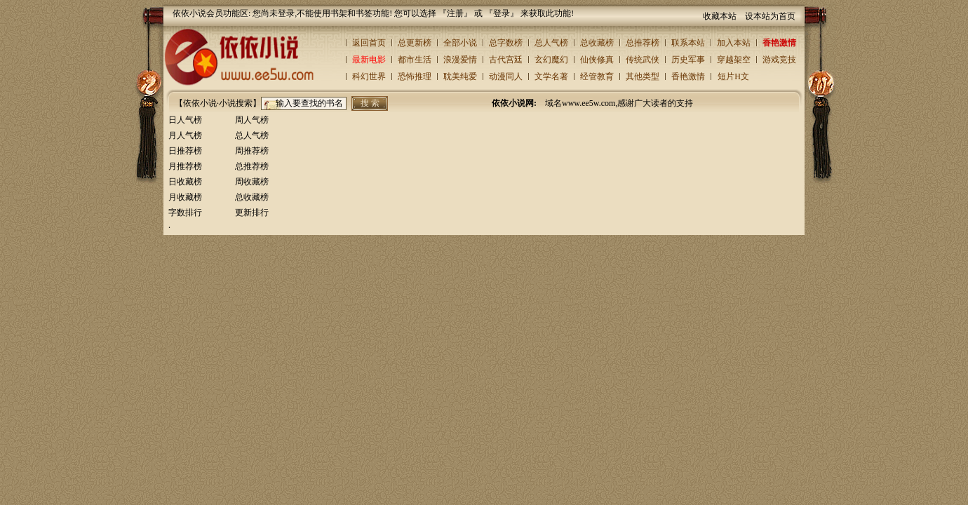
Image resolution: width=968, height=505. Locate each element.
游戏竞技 (779, 60)
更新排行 (252, 212)
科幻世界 (369, 76)
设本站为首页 (770, 16)
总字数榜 (506, 43)
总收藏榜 (597, 43)
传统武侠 (642, 60)
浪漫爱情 (460, 60)
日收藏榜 (185, 182)
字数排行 (185, 212)
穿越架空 (734, 60)
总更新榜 (414, 43)
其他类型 (642, 76)
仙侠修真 (597, 60)
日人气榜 (185, 120)
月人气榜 (185, 135)
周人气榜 (252, 120)
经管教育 (597, 76)
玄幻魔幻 (551, 60)
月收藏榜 (185, 197)
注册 (455, 13)
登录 (501, 13)
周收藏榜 (252, 182)
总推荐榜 (642, 43)
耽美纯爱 (460, 76)
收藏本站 (720, 16)
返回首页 (369, 43)
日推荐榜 (185, 151)
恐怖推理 (414, 76)
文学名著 (551, 76)
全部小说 (460, 43)
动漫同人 (506, 76)
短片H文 (733, 76)
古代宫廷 (506, 60)
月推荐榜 (185, 166)
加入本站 (734, 43)
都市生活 (414, 60)
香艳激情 (779, 43)
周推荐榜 (252, 151)
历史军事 (688, 60)
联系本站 (688, 43)
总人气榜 (551, 43)
